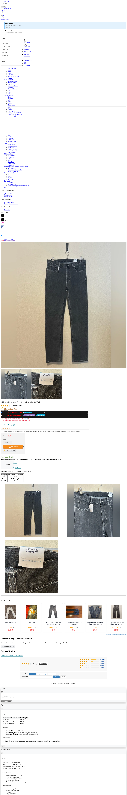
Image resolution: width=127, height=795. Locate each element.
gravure (10, 78)
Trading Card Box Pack (14, 112)
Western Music (12, 82)
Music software (8, 79)
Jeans (16, 465)
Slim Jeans (18, 467)
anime (25, 62)
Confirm (9, 701)
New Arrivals (6, 46)
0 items (102, 667)
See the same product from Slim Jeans (115, 634)
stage (9, 71)
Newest (33, 674)
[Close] (2, 692)
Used (24, 415)
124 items (43, 664)
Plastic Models (12, 111)
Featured (4, 52)
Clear (63, 676)
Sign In (3, 10)
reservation (5, 49)
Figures (10, 109)
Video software (28, 60)
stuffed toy (11, 98)
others (9, 70)
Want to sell (5, 55)
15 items (102, 659)
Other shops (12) (10, 425)
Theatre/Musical (12, 89)
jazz (9, 90)
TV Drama (27, 65)
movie (25, 63)
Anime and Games (13, 86)
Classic (10, 84)
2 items (102, 663)
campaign (5, 43)
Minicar (10, 103)
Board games (11, 105)
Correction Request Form (8, 646)
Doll (9, 100)
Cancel (3, 701)
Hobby (10, 108)
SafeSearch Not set (6, 8)
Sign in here (27, 42)
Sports (9, 73)
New (17, 412)
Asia (9, 93)
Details (26, 418)
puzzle (9, 101)
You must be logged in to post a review (12, 655)
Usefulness (52, 674)
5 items (102, 661)
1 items (102, 665)
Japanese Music (12, 81)
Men (3, 61)
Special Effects (12, 68)
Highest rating (42, 674)
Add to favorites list (9, 450)
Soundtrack (11, 87)
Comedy (10, 74)
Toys (9, 97)
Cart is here (27, 46)
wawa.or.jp (5, 1)
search (3, 6)
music (9, 67)
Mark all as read (5, 19)
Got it (2, 746)
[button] (63, 17)
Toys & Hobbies (8, 95)
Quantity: (5, 696)
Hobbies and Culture (13, 76)
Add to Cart (13, 447)
